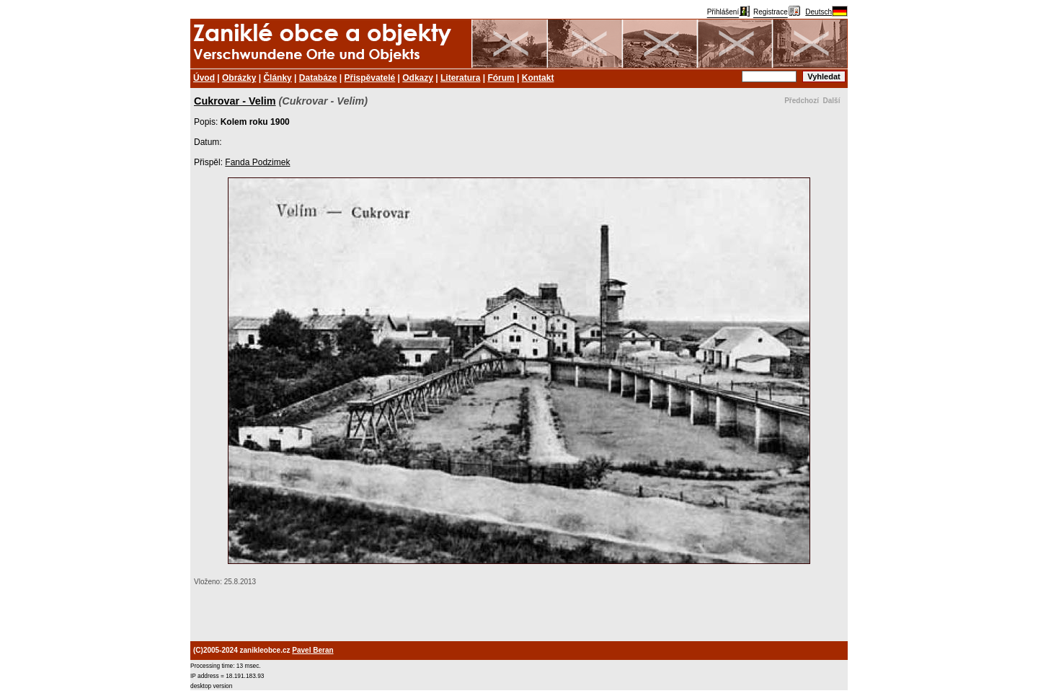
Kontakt (538, 78)
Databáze (318, 78)
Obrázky (239, 78)
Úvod (204, 78)
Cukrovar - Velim (235, 101)
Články (277, 78)
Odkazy (417, 78)
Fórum (500, 78)
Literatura (460, 78)
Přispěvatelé (370, 78)
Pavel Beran (312, 650)
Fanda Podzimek (257, 162)
